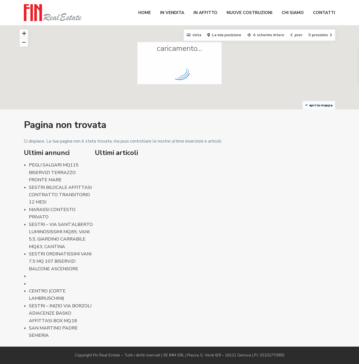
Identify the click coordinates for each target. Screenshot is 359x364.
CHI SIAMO (293, 12)
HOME (144, 12)
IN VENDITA (172, 12)
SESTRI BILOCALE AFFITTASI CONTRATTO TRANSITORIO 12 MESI (60, 194)
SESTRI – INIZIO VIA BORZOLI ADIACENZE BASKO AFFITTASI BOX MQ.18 (60, 313)
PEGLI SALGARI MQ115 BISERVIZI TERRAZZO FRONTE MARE (54, 172)
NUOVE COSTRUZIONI (249, 12)
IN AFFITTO (205, 12)
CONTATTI (324, 12)
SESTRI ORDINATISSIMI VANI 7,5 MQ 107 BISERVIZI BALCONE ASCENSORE (60, 261)
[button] (259, 82)
